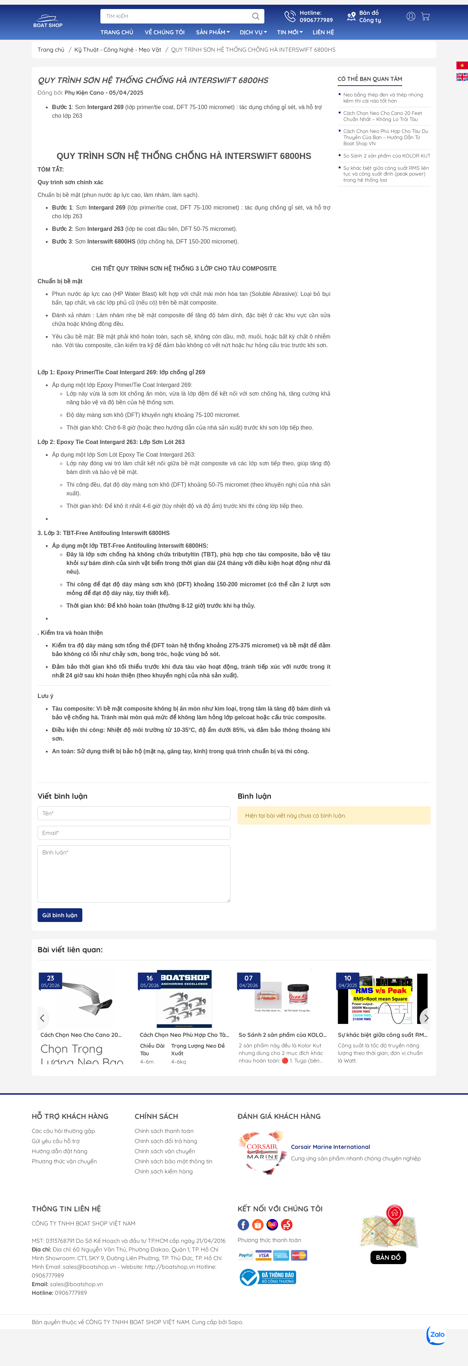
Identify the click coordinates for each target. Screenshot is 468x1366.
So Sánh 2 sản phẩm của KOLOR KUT (386, 158)
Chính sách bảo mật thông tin (173, 1164)
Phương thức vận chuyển (64, 1164)
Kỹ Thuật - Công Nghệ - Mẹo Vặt (118, 52)
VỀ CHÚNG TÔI (165, 29)
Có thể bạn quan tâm (370, 81)
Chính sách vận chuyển (165, 1154)
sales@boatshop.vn (76, 1286)
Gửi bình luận (60, 918)
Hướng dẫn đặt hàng (59, 1154)
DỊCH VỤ (255, 30)
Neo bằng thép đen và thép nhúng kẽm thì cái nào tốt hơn (383, 100)
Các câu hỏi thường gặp (63, 1133)
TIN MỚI (292, 30)
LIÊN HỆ (323, 29)
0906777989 (71, 1295)
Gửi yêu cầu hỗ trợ (56, 1143)
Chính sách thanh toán (164, 1133)
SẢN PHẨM (215, 30)
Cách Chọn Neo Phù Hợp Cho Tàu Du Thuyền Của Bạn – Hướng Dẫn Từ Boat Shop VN (385, 140)
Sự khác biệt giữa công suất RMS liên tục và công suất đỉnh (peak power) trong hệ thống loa (386, 177)
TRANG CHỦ (116, 29)
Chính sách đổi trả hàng (166, 1143)
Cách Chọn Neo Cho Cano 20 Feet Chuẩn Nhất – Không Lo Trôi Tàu (382, 119)
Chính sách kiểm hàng (164, 1174)
